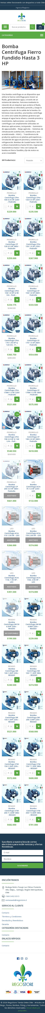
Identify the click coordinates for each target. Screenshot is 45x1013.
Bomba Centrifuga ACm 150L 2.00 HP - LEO (33, 578)
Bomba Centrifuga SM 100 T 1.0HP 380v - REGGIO (33, 672)
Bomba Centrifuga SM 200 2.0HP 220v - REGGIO (33, 718)
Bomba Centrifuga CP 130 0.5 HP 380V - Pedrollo (11, 245)
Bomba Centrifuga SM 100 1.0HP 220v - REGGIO (11, 672)
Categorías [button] (22, 35)
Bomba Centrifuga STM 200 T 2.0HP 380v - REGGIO (11, 811)
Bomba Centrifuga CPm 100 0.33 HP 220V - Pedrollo (11, 198)
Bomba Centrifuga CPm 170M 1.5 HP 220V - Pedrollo (11, 391)
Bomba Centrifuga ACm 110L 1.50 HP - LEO (12, 578)
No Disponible (11, 633)
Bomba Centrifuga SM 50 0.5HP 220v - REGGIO (11, 625)
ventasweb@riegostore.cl (16, 900)
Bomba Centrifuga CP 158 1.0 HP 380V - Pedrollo (33, 291)
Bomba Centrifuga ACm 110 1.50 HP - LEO (11, 533)
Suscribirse (22, 865)
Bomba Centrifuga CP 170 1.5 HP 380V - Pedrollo (33, 341)
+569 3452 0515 (12, 896)
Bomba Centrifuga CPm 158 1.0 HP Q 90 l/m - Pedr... (12, 291)
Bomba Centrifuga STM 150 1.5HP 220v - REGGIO (11, 765)
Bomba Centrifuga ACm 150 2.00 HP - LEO (33, 533)
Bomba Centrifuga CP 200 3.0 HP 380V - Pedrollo (11, 487)
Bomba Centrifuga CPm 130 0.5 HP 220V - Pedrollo (33, 198)
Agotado (11, 495)
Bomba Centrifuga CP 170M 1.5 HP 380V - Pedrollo (33, 391)
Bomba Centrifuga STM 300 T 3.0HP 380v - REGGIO (33, 811)
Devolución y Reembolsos (12, 920)
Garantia (5, 924)
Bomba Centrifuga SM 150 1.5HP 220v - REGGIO (11, 718)
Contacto (5, 913)
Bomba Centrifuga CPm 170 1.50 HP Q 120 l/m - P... (12, 341)
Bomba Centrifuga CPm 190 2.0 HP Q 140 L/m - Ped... (11, 437)
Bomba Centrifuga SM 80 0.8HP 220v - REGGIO (33, 625)
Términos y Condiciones (11, 916)
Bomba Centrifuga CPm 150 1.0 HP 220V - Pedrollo (33, 245)
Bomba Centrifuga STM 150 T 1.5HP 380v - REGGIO (33, 765)
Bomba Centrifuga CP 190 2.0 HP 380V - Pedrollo (33, 437)
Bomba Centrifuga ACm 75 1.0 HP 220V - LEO (33, 487)
